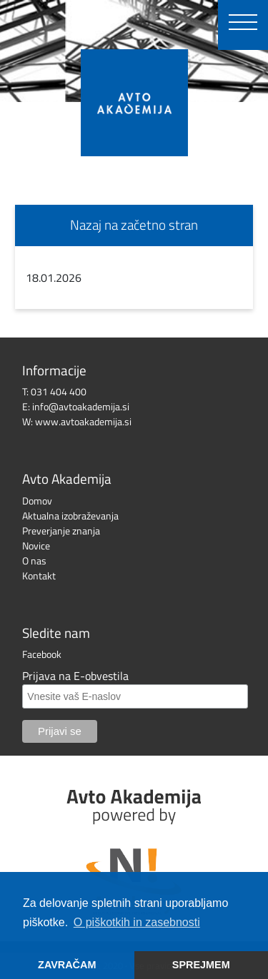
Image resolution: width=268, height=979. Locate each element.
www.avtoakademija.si (83, 421)
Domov (37, 500)
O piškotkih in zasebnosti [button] (137, 922)
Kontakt (39, 575)
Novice (36, 545)
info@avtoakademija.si (80, 406)
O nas (34, 560)
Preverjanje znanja (61, 530)
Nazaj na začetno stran (134, 224)
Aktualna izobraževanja (70, 515)
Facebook (41, 653)
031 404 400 (58, 391)
